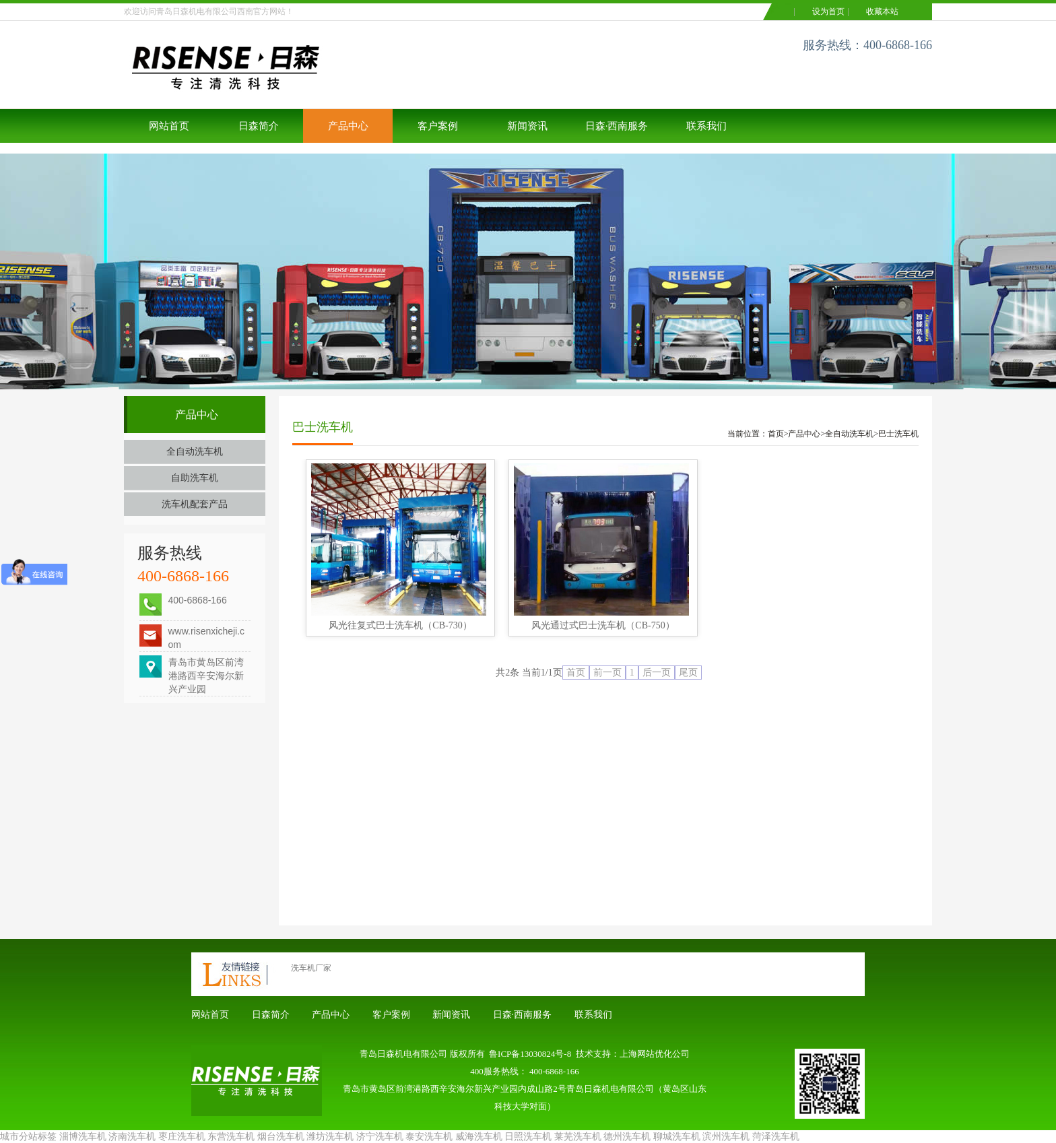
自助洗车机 (194, 478)
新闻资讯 (527, 126)
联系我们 (706, 126)
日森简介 (258, 126)
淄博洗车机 (82, 1137)
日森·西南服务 (617, 126)
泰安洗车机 (429, 1137)
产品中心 (348, 126)
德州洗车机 (627, 1137)
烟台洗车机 (280, 1137)
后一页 (656, 672)
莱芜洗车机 (577, 1137)
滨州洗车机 (726, 1137)
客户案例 (438, 126)
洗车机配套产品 (195, 504)
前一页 (607, 672)
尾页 (688, 672)
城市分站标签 (28, 1137)
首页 (776, 433)
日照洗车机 (528, 1137)
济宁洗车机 (379, 1137)
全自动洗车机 (194, 452)
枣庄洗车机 (181, 1137)
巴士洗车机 (898, 433)
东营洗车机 (231, 1137)
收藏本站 (882, 11)
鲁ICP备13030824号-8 (530, 1054)
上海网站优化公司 (655, 1054)
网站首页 (169, 126)
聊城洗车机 (676, 1137)
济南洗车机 (132, 1137)
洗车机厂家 (311, 968)
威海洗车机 (478, 1137)
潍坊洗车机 (330, 1137)
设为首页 (828, 11)
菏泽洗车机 (775, 1137)
